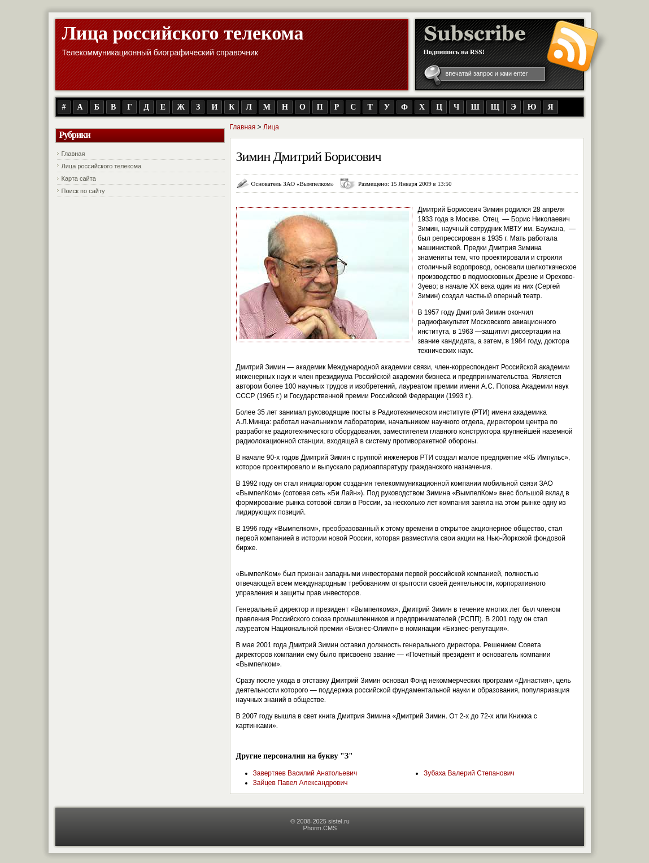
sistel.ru (339, 821)
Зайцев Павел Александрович (300, 783)
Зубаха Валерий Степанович (469, 773)
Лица (271, 127)
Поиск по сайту (83, 191)
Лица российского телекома (183, 33)
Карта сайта (79, 178)
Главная (73, 153)
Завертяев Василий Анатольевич (305, 773)
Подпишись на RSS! (454, 52)
